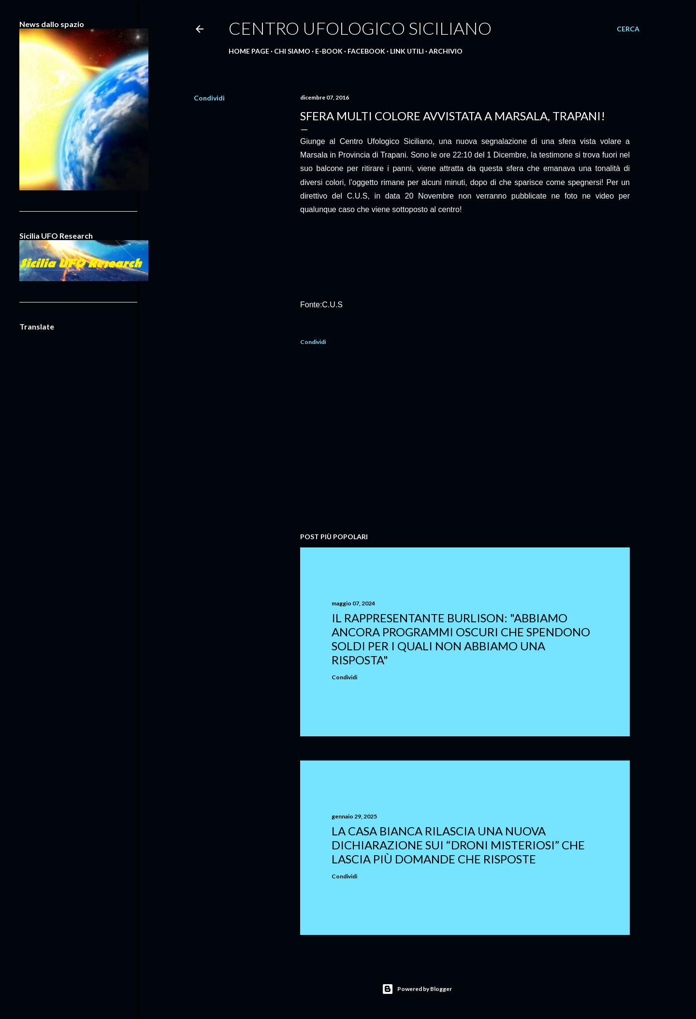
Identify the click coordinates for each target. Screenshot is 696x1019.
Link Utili (407, 51)
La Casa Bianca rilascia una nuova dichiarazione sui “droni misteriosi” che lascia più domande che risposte (458, 845)
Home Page (249, 51)
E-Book (329, 51)
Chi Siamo (292, 51)
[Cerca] (628, 29)
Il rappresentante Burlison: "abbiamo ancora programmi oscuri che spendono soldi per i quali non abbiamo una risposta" (461, 639)
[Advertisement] (465, 440)
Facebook (366, 51)
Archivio (446, 51)
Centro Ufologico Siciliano (360, 28)
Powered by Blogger (417, 989)
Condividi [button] (209, 98)
